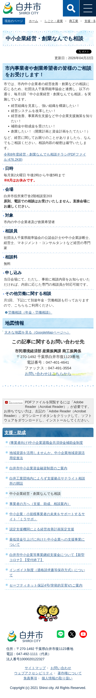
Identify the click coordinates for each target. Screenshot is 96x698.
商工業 (73, 21)
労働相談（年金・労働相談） (30, 312)
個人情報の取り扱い (57, 678)
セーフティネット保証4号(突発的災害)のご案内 (45, 585)
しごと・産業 (53, 21)
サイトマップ (35, 668)
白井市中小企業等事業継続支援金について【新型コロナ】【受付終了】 (46, 557)
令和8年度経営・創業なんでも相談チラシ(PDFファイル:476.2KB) (45, 156)
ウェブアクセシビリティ (33, 673)
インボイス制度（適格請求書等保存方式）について (47, 572)
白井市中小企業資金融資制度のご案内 (38, 468)
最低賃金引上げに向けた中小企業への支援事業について (47, 541)
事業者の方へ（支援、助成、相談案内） (40, 504)
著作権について (70, 673)
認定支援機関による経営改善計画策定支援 (41, 529)
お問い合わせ (60, 668)
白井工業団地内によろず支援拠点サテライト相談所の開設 (47, 480)
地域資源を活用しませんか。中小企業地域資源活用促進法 (47, 455)
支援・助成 (15, 432)
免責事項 (30, 678)
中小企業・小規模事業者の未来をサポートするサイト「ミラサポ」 (47, 516)
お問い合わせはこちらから (48, 374)
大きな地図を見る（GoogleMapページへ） (37, 332)
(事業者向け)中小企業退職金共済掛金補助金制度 (46, 443)
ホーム (33, 21)
